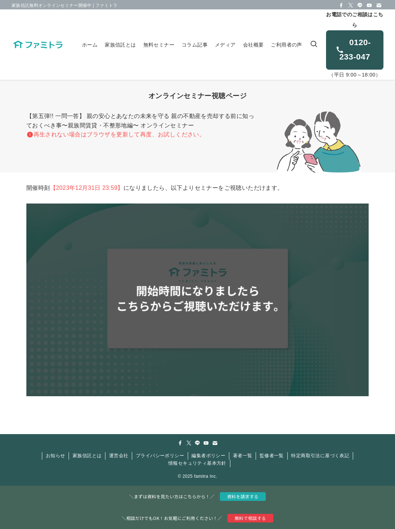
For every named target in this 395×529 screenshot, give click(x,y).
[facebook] (341, 5)
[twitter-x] (350, 5)
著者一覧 (242, 455)
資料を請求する (243, 496)
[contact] (378, 5)
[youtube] (369, 5)
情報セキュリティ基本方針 (197, 463)
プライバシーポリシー (160, 455)
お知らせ (55, 455)
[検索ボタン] (314, 44)
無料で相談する (250, 518)
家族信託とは (87, 455)
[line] (360, 5)
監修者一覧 (272, 455)
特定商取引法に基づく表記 (320, 455)
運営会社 (119, 455)
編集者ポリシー (208, 455)
